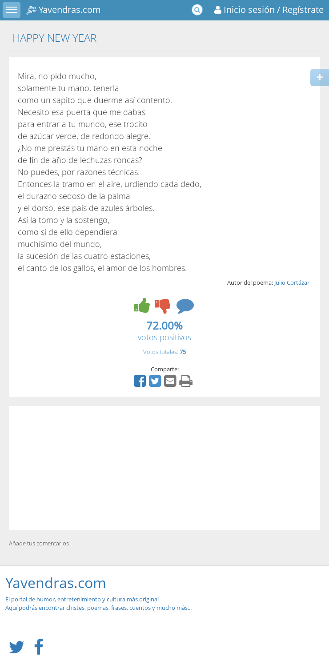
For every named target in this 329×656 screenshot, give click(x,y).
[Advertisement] (164, 468)
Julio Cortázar (291, 282)
